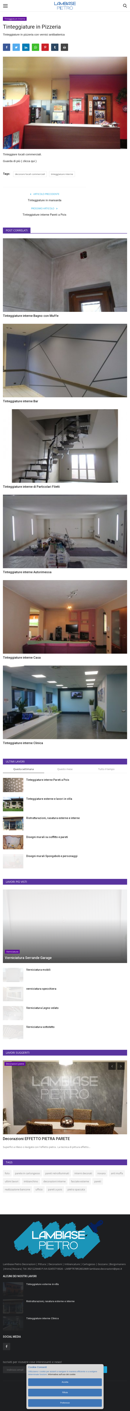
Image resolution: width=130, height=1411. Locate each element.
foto (7, 1173)
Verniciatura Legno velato (42, 1007)
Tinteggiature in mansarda (44, 200)
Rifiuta (65, 1392)
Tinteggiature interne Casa (22, 657)
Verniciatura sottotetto (40, 1026)
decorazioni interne (54, 1181)
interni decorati (83, 1173)
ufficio (39, 1189)
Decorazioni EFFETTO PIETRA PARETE (36, 1138)
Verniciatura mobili (38, 969)
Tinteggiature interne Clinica (23, 743)
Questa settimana (23, 769)
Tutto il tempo (106, 769)
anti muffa (117, 1173)
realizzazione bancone (17, 1189)
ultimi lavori (11, 1181)
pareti (97, 1181)
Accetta (65, 1382)
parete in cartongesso (27, 1173)
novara (101, 1173)
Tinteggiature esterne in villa (42, 1284)
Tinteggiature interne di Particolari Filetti (31, 487)
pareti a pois (55, 1189)
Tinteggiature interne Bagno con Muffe (30, 316)
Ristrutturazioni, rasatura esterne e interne (53, 818)
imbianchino (31, 1181)
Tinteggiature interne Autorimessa (27, 572)
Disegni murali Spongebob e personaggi (52, 856)
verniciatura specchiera (41, 988)
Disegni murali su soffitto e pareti (47, 837)
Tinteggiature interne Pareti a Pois (44, 214)
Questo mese (65, 769)
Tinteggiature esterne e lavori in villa (49, 798)
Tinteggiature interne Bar (20, 401)
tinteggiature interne (62, 174)
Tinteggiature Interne (14, 18)
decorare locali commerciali (30, 174)
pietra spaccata (76, 1189)
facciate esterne (80, 1181)
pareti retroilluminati (57, 1173)
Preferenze (65, 1403)
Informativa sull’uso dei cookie (61, 1374)
